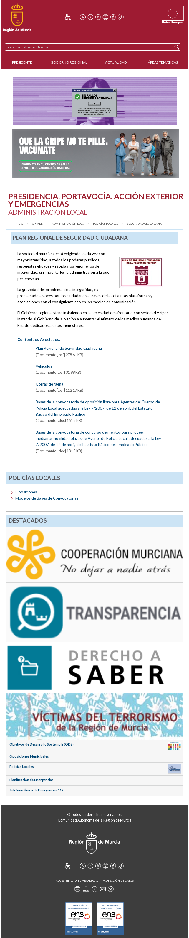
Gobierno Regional (69, 62)
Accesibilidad (66, 880)
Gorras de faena (49, 384)
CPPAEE (37, 223)
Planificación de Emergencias (31, 780)
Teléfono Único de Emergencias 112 (36, 790)
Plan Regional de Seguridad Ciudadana (69, 348)
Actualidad (116, 62)
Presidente (22, 62)
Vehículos (44, 366)
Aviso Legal (89, 880)
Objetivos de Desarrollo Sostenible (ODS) (41, 744)
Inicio (18, 223)
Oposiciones (26, 492)
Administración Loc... (68, 223)
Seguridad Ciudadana (144, 223)
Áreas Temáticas (163, 62)
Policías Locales (105, 223)
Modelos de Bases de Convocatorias (46, 498)
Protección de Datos (118, 880)
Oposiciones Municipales (29, 756)
